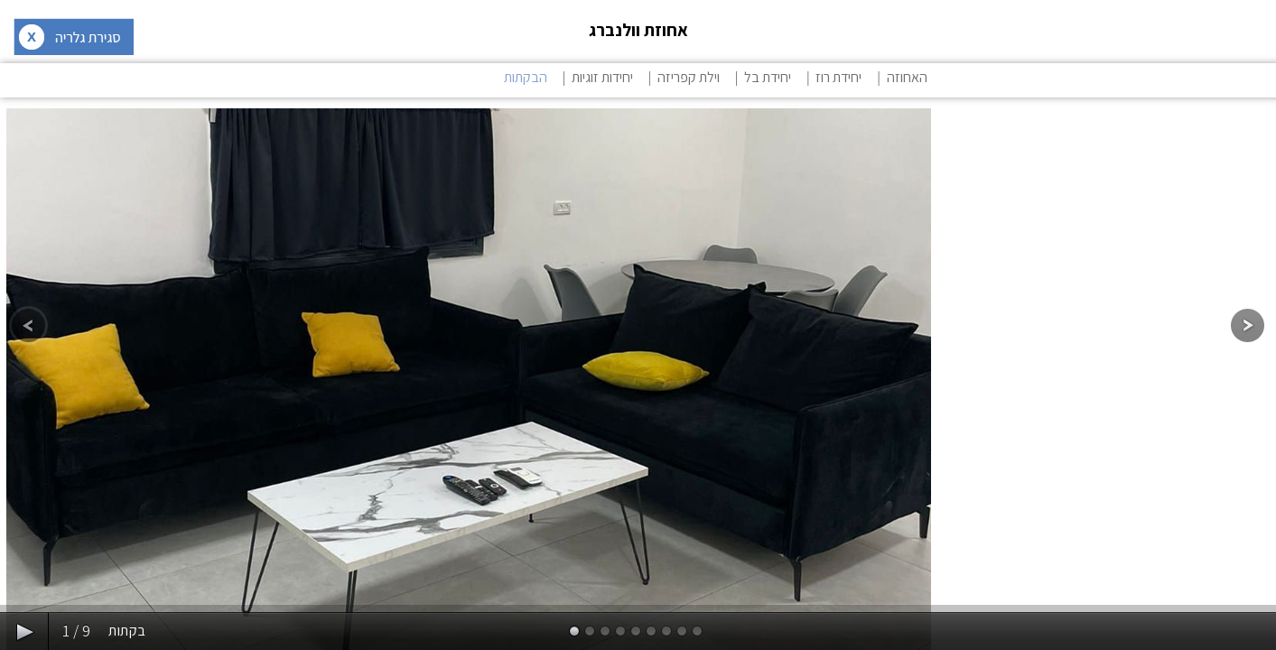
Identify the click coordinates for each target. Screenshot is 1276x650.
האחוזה (907, 77)
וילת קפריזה (688, 77)
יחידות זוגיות (602, 77)
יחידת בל (767, 77)
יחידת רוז (838, 77)
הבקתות (525, 77)
